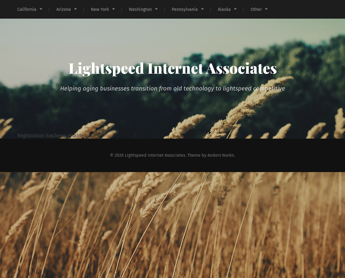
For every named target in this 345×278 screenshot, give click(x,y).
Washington (140, 9)
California (26, 9)
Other (256, 9)
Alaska (224, 9)
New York (100, 9)
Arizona (63, 9)
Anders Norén (221, 155)
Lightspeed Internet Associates (172, 68)
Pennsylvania (185, 9)
